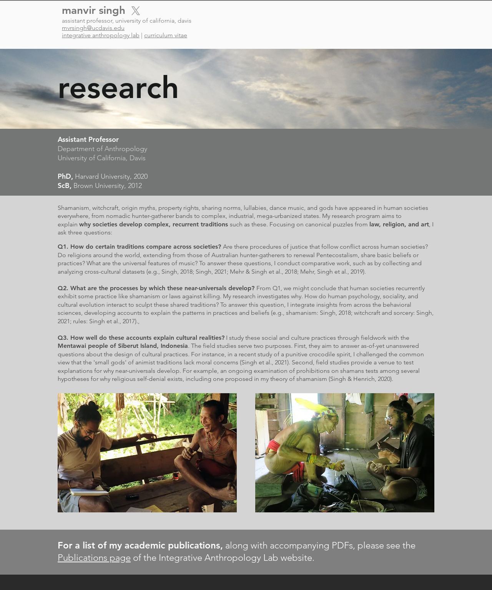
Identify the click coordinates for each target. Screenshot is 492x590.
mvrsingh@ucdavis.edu (93, 28)
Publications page (94, 557)
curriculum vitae (165, 35)
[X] (136, 11)
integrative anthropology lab (101, 35)
